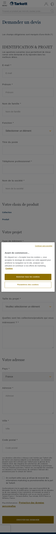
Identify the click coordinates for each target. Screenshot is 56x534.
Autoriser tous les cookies (28, 277)
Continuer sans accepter (43, 246)
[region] (28, 267)
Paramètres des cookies (28, 285)
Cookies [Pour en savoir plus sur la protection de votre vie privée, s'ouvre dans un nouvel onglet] (9, 269)
